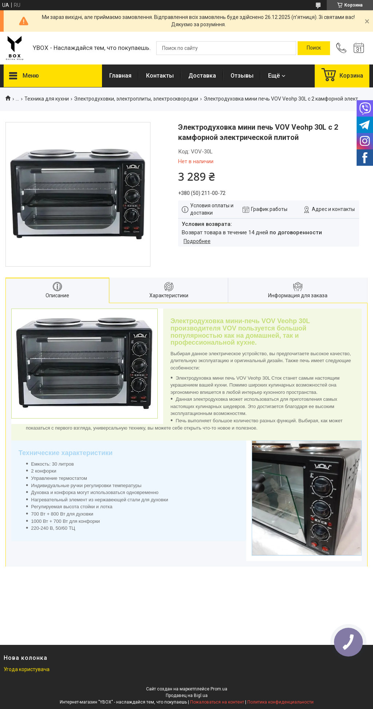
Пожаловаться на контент (217, 702)
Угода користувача (27, 669)
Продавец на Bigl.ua (187, 695)
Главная (120, 75)
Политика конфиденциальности (280, 702)
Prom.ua (219, 689)
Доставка (202, 75)
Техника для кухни (46, 99)
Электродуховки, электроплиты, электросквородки (136, 99)
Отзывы (242, 75)
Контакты (160, 75)
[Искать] (314, 48)
